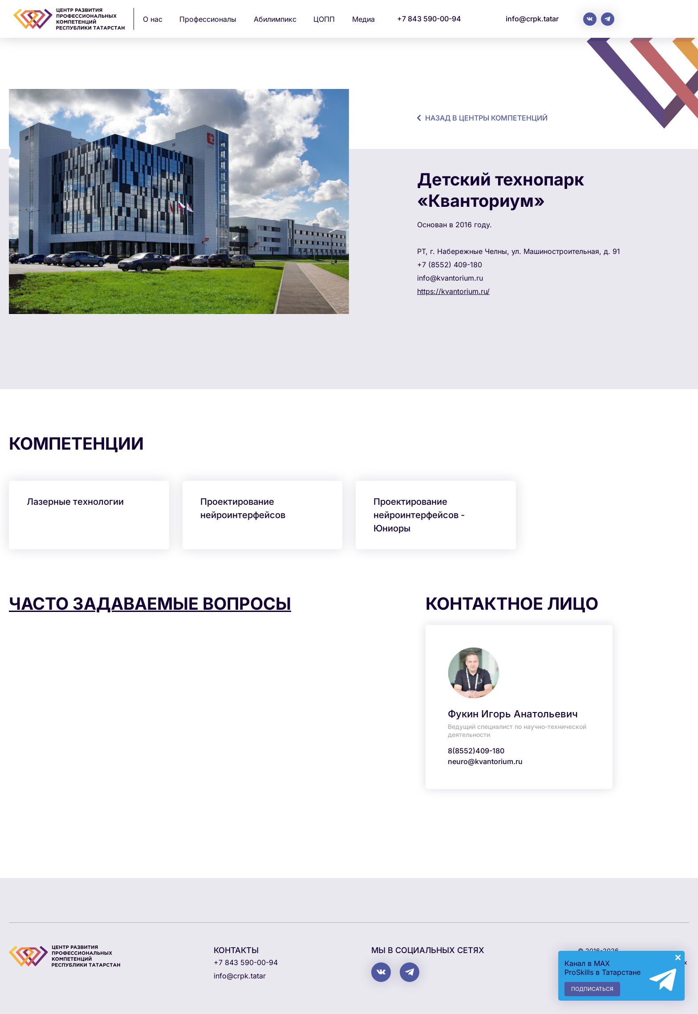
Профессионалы (207, 19)
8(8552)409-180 (476, 750)
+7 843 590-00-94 (429, 18)
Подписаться (592, 989)
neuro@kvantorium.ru (485, 761)
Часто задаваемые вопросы (150, 603)
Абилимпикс (275, 19)
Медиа (363, 19)
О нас (152, 19)
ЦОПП (324, 19)
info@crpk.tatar (532, 18)
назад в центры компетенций (486, 117)
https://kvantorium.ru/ (453, 291)
